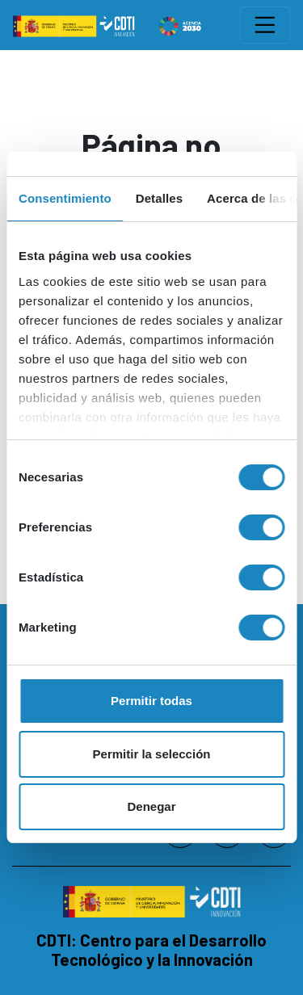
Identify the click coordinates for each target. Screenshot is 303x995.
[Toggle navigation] (265, 25)
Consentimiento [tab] (65, 198)
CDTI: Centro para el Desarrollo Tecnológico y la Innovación (151, 949)
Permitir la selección (152, 754)
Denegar (151, 806)
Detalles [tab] (159, 198)
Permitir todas (151, 700)
